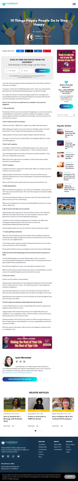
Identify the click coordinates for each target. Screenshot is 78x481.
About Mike (57, 445)
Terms (68, 447)
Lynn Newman (46, 36)
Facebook (19, 372)
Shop (40, 457)
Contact (68, 449)
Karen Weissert (7, 413)
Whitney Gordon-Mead (57, 413)
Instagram (28, 372)
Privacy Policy (70, 445)
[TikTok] (13, 456)
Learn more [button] (16, 478)
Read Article (7, 426)
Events (41, 452)
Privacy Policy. (34, 77)
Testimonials (58, 449)
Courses (41, 454)
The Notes (42, 445)
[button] (74, 4)
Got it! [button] (70, 476)
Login (68, 452)
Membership (43, 447)
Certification (43, 449)
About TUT (57, 447)
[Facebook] (2, 456)
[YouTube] (18, 456)
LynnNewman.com (10, 372)
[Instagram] (8, 456)
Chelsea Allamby (32, 413)
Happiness (39, 31)
